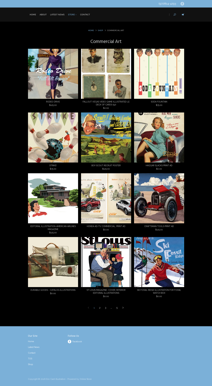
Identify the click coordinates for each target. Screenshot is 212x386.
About (43, 14)
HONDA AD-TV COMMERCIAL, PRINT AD (106, 226)
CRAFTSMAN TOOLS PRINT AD (159, 226)
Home (33, 14)
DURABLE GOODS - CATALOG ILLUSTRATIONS (52, 290)
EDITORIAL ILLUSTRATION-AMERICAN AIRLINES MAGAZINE (53, 227)
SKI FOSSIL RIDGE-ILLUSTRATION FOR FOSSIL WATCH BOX (159, 291)
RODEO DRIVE (53, 102)
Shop (100, 30)
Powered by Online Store (79, 379)
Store (72, 14)
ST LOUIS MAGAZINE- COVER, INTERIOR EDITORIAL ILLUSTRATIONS (106, 291)
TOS (30, 358)
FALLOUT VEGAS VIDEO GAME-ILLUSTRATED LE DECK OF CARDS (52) (106, 103)
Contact (85, 14)
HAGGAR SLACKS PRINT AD (159, 165)
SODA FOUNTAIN (159, 102)
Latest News (57, 14)
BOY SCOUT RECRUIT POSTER (106, 165)
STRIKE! (53, 165)
